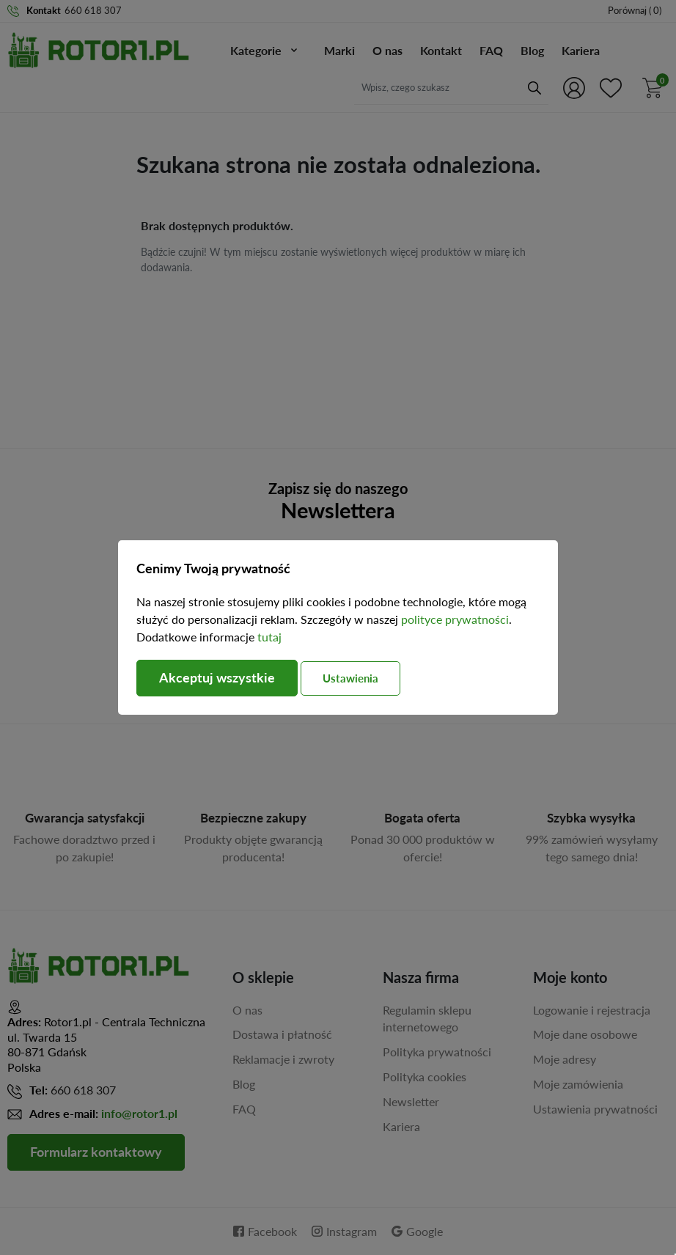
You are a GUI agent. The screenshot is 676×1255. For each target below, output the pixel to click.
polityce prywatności (455, 619)
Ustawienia (351, 678)
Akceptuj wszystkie (217, 678)
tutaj (269, 636)
